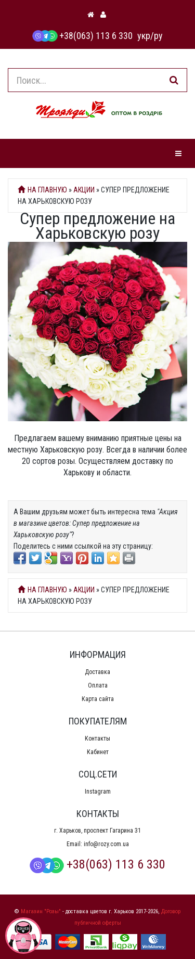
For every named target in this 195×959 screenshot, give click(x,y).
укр (143, 35)
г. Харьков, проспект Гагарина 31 (97, 830)
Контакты (97, 738)
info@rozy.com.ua (106, 844)
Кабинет (98, 752)
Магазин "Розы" (41, 911)
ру (158, 35)
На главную (42, 190)
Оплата (98, 685)
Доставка (97, 672)
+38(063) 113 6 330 (82, 35)
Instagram (98, 791)
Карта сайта (98, 699)
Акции (84, 190)
